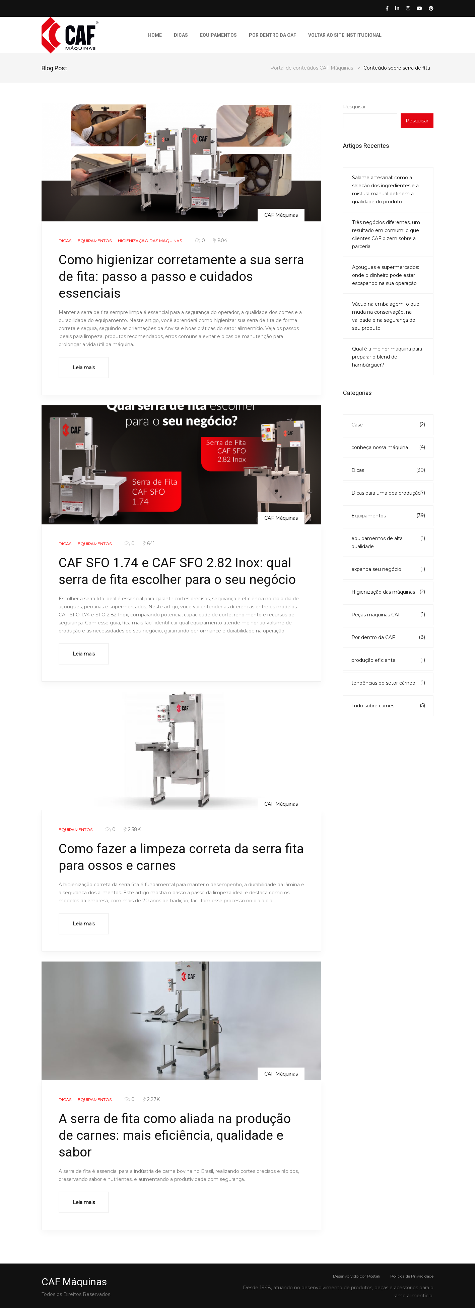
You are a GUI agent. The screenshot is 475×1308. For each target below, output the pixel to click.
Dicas (181, 35)
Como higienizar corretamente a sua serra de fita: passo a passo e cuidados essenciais (176, 276)
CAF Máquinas (281, 215)
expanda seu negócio (388, 569)
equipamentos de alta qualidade (388, 541)
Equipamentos (218, 35)
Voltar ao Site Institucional (345, 35)
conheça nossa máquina (388, 447)
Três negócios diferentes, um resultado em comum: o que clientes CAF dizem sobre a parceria (386, 234)
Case (388, 424)
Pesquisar (354, 107)
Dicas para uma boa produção (388, 493)
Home (155, 35)
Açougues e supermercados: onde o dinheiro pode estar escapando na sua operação (385, 275)
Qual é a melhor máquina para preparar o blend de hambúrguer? (387, 357)
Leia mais (84, 368)
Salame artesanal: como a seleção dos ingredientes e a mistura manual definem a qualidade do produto (385, 190)
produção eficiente (388, 660)
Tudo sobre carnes (388, 705)
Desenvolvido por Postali (356, 1276)
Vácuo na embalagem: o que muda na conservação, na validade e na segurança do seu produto (385, 316)
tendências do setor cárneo (388, 683)
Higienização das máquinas (388, 592)
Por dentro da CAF (272, 35)
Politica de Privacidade (411, 1276)
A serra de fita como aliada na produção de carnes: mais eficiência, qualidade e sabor (178, 1135)
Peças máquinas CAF (388, 614)
